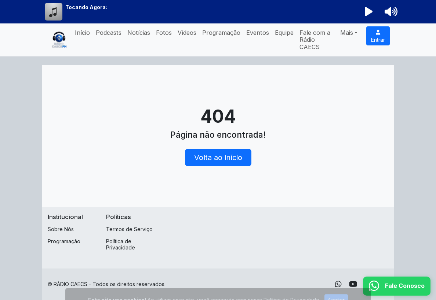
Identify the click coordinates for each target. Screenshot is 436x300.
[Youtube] (353, 284)
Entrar (378, 36)
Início (82, 32)
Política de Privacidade (120, 244)
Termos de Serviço (129, 229)
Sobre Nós (61, 229)
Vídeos (187, 32)
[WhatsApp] (338, 284)
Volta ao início (218, 157)
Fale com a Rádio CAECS (314, 40)
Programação (221, 32)
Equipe (284, 32)
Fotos (164, 32)
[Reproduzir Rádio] (369, 12)
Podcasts (108, 32)
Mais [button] (346, 32)
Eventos (257, 32)
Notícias (138, 32)
